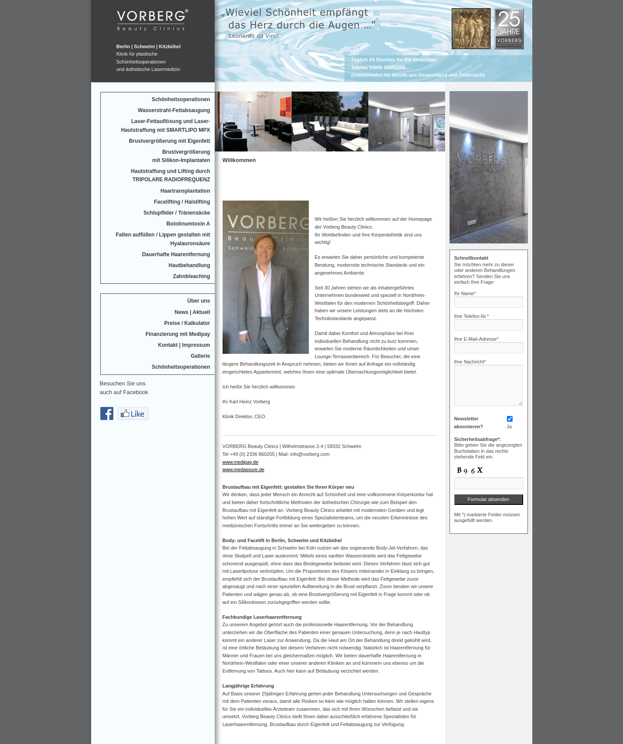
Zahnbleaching (191, 276)
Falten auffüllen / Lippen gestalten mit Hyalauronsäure (163, 239)
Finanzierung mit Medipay (177, 334)
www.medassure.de (244, 469)
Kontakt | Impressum (184, 345)
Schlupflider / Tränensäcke (176, 213)
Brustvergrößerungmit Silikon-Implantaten (181, 156)
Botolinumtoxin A (188, 224)
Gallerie (200, 356)
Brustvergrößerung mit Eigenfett (169, 141)
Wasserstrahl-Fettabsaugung (174, 110)
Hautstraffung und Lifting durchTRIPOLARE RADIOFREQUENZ (170, 175)
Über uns (198, 301)
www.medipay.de (240, 462)
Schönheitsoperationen (181, 99)
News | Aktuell (192, 312)
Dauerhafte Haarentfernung (176, 254)
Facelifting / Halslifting (182, 202)
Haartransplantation (185, 191)
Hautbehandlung (189, 265)
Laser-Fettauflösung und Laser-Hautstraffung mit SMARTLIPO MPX (165, 125)
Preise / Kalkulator (187, 323)
